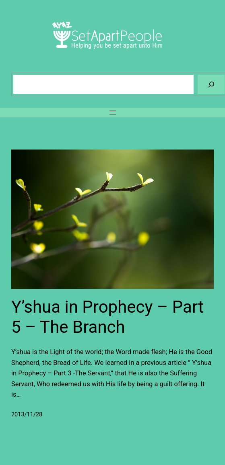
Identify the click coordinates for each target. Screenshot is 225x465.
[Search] (211, 84)
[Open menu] (113, 112)
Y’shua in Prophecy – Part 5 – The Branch (107, 317)
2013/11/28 (26, 414)
